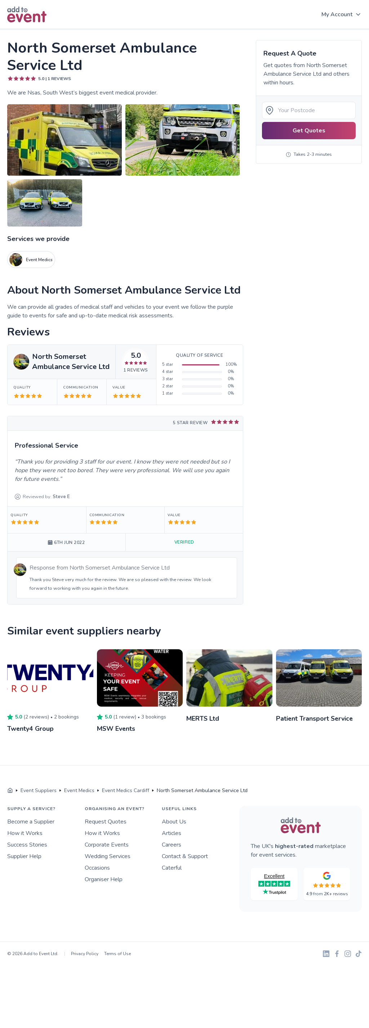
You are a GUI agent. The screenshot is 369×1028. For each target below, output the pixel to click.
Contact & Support (185, 856)
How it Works (25, 833)
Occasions (97, 867)
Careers (171, 844)
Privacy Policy (84, 953)
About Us (174, 821)
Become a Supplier (30, 821)
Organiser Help (104, 879)
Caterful (172, 867)
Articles (171, 833)
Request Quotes (105, 821)
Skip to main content (25, 29)
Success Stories (27, 844)
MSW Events (116, 728)
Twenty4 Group (30, 728)
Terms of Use (117, 953)
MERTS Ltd (202, 718)
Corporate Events (107, 844)
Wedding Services (107, 856)
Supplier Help (24, 856)
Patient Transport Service (315, 718)
